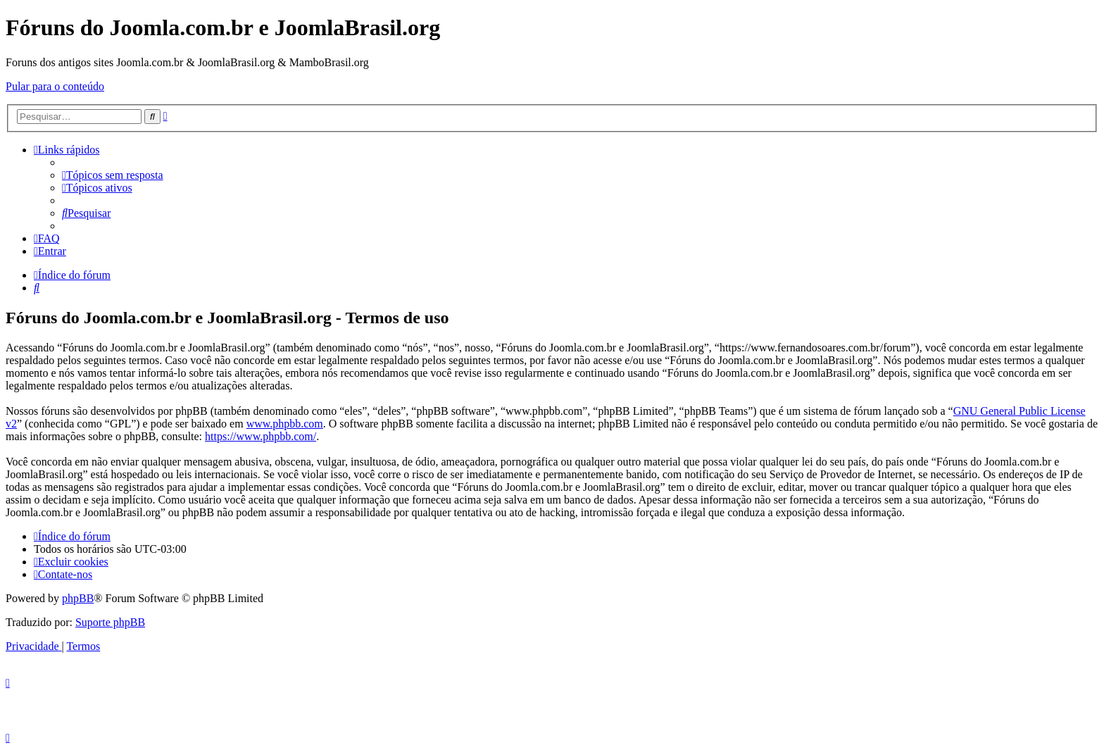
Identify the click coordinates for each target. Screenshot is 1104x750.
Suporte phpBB (110, 622)
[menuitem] (112, 175)
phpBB (78, 598)
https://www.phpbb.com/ (260, 436)
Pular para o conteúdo (55, 86)
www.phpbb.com (284, 424)
